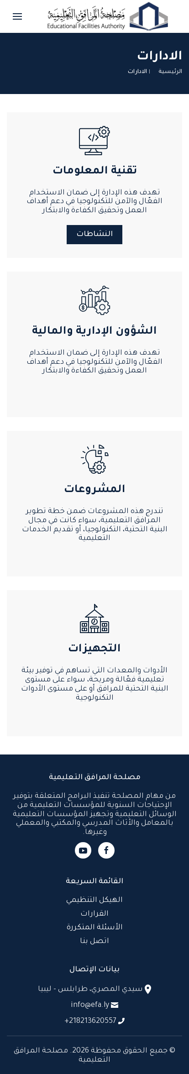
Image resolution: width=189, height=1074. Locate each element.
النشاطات (94, 235)
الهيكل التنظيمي (94, 900)
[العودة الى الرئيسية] (107, 16)
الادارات (137, 72)
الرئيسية (170, 72)
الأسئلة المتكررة (95, 928)
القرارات (94, 914)
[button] (17, 16)
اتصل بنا (94, 942)
